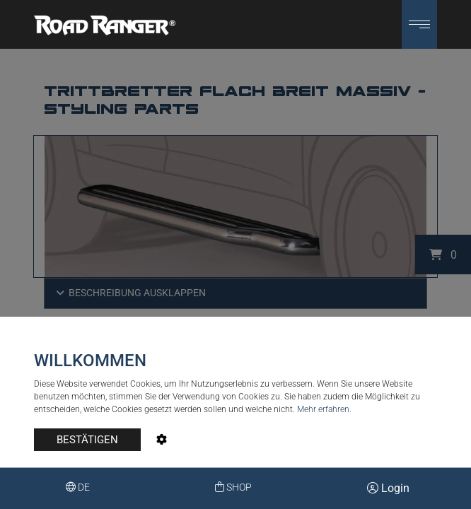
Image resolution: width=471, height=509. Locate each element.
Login (388, 488)
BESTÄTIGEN (87, 439)
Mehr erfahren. (324, 409)
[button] (419, 24)
